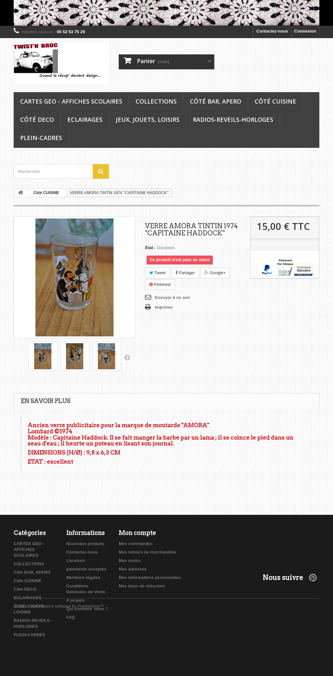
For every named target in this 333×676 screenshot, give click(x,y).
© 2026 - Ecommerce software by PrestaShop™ (59, 658)
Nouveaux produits (85, 543)
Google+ (215, 272)
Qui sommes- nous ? (87, 608)
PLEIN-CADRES (41, 138)
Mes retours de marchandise (147, 552)
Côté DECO (37, 119)
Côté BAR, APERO (215, 101)
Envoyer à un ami (172, 297)
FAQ (70, 617)
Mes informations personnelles (150, 577)
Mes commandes (136, 543)
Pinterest (160, 284)
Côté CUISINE (275, 101)
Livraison (75, 560)
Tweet (157, 272)
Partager (185, 272)
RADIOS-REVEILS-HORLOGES (233, 119)
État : (150, 247)
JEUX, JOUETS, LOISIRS (148, 119)
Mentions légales (83, 577)
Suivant (127, 357)
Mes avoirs (129, 560)
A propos (75, 600)
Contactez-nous (272, 31)
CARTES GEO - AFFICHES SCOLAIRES (71, 101)
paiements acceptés (86, 569)
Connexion (305, 31)
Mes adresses (132, 569)
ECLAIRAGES (84, 119)
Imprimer (164, 307)
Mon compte (137, 532)
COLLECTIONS (156, 101)
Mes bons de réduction (142, 586)
